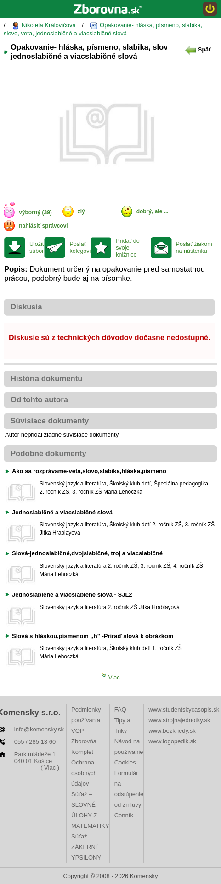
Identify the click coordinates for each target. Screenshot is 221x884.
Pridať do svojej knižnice (127, 248)
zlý (81, 211)
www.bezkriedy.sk (171, 730)
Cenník (123, 815)
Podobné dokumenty (48, 453)
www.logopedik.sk (172, 741)
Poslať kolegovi (80, 247)
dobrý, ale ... (152, 211)
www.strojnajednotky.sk (179, 720)
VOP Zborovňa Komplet (83, 741)
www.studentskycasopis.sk (183, 709)
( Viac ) (49, 767)
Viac (111, 677)
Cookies (125, 762)
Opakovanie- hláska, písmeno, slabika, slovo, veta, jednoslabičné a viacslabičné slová (103, 29)
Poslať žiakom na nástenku (194, 247)
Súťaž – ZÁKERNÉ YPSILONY (86, 847)
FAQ (120, 709)
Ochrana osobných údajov (84, 773)
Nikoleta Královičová (43, 25)
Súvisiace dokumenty (50, 420)
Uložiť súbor (36, 247)
